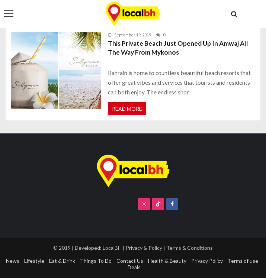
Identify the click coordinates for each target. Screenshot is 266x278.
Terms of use (243, 261)
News (12, 261)
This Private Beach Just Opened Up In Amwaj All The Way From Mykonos (178, 47)
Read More (127, 109)
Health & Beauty (167, 261)
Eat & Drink (62, 261)
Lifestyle (34, 261)
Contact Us (129, 261)
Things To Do (96, 261)
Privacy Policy (207, 261)
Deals (134, 267)
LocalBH (112, 248)
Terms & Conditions (189, 248)
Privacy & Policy (144, 248)
